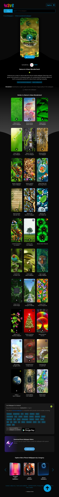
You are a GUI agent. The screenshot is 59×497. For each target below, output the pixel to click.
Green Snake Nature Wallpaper (29, 274)
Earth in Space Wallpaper (16, 395)
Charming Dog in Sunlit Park (42, 365)
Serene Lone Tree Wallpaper (29, 244)
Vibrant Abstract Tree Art (42, 335)
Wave (33, 65)
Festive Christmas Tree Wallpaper (29, 335)
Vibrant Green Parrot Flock (42, 395)
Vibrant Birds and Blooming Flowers (42, 184)
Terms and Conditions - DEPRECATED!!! (26, 485)
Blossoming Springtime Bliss (16, 365)
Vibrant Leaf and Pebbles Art (42, 214)
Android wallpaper (17, 410)
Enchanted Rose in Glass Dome (29, 365)
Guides (31, 487)
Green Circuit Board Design (16, 304)
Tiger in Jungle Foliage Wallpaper (42, 274)
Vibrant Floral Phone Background (42, 304)
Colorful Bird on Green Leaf (16, 274)
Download (29, 57)
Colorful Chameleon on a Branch (16, 244)
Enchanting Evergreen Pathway (29, 304)
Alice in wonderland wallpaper (24, 82)
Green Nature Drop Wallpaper (16, 154)
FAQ (27, 487)
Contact (7, 485)
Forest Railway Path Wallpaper (29, 395)
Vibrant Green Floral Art (42, 243)
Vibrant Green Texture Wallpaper (16, 123)
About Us (13, 485)
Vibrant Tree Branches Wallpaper (29, 214)
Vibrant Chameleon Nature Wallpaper (16, 184)
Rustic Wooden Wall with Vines (16, 214)
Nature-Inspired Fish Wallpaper (29, 184)
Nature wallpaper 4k (37, 82)
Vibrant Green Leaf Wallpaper (42, 123)
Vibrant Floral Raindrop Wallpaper (16, 335)
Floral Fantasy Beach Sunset (29, 123)
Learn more (29, 449)
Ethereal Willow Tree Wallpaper (42, 154)
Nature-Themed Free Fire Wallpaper (29, 154)
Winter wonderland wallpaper (23, 16)
